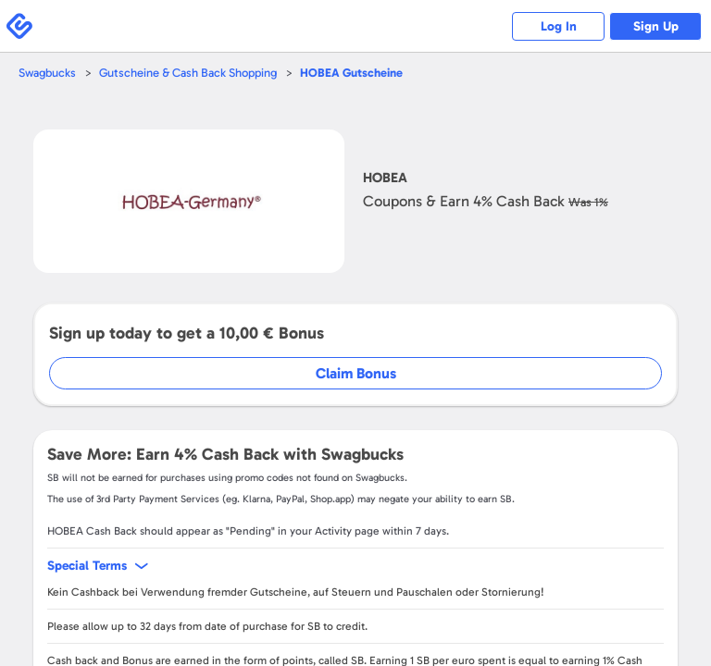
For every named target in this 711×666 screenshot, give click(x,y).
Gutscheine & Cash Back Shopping (188, 73)
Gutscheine (351, 73)
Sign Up (656, 26)
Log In (559, 26)
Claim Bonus (356, 373)
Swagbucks (47, 73)
